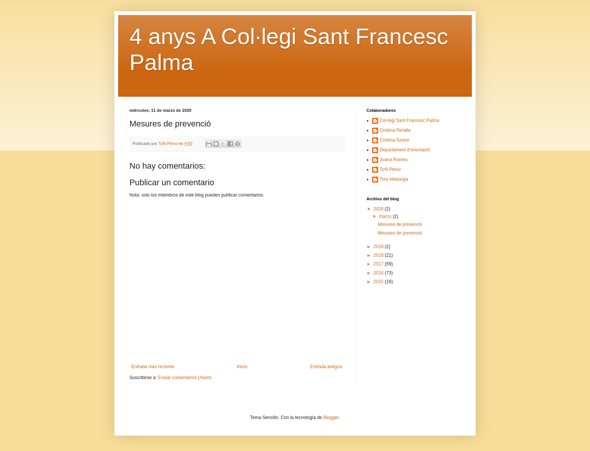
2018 (379, 255)
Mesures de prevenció (400, 224)
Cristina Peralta (395, 130)
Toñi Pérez (390, 169)
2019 (379, 246)
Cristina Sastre (394, 140)
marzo (386, 216)
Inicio (242, 366)
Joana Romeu (394, 159)
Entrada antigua (326, 366)
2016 (379, 273)
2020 (379, 209)
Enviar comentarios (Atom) (184, 377)
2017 (379, 264)
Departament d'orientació (405, 149)
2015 (379, 281)
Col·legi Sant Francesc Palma (409, 120)
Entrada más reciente (152, 366)
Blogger (331, 417)
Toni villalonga (394, 179)
